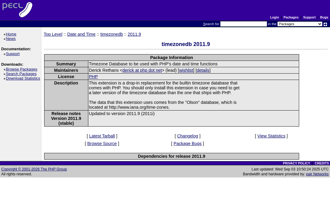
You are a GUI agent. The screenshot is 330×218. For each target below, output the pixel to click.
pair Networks (317, 174)
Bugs (324, 17)
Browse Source (102, 143)
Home (12, 34)
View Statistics (271, 136)
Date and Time (81, 34)
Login (274, 17)
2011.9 (134, 34)
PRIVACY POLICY (296, 163)
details (203, 70)
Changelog (187, 136)
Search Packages (22, 73)
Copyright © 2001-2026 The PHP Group (34, 169)
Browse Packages (23, 69)
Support (309, 17)
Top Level (53, 34)
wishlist (186, 70)
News (12, 38)
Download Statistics (24, 78)
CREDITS (322, 163)
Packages (291, 17)
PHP (93, 76)
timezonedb (111, 34)
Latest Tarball (102, 136)
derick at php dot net (142, 70)
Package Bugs (188, 143)
